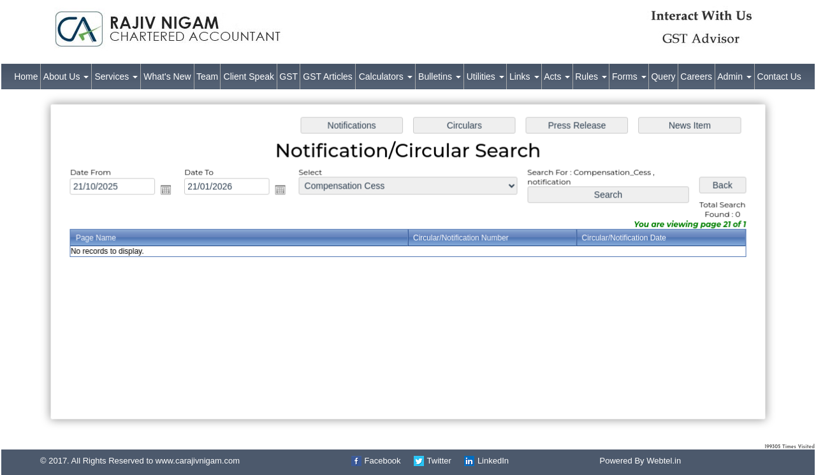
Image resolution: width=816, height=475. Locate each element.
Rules (591, 76)
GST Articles (328, 76)
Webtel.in (663, 460)
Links (524, 76)
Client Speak (249, 76)
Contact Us (779, 76)
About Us (66, 76)
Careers (696, 76)
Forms (629, 76)
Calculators (385, 76)
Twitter (439, 460)
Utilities (485, 76)
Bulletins (439, 76)
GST (288, 76)
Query (663, 76)
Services (116, 76)
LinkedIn (493, 460)
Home (26, 76)
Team (207, 76)
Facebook (383, 460)
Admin (734, 76)
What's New (167, 76)
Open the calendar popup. (171, 191)
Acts (557, 76)
